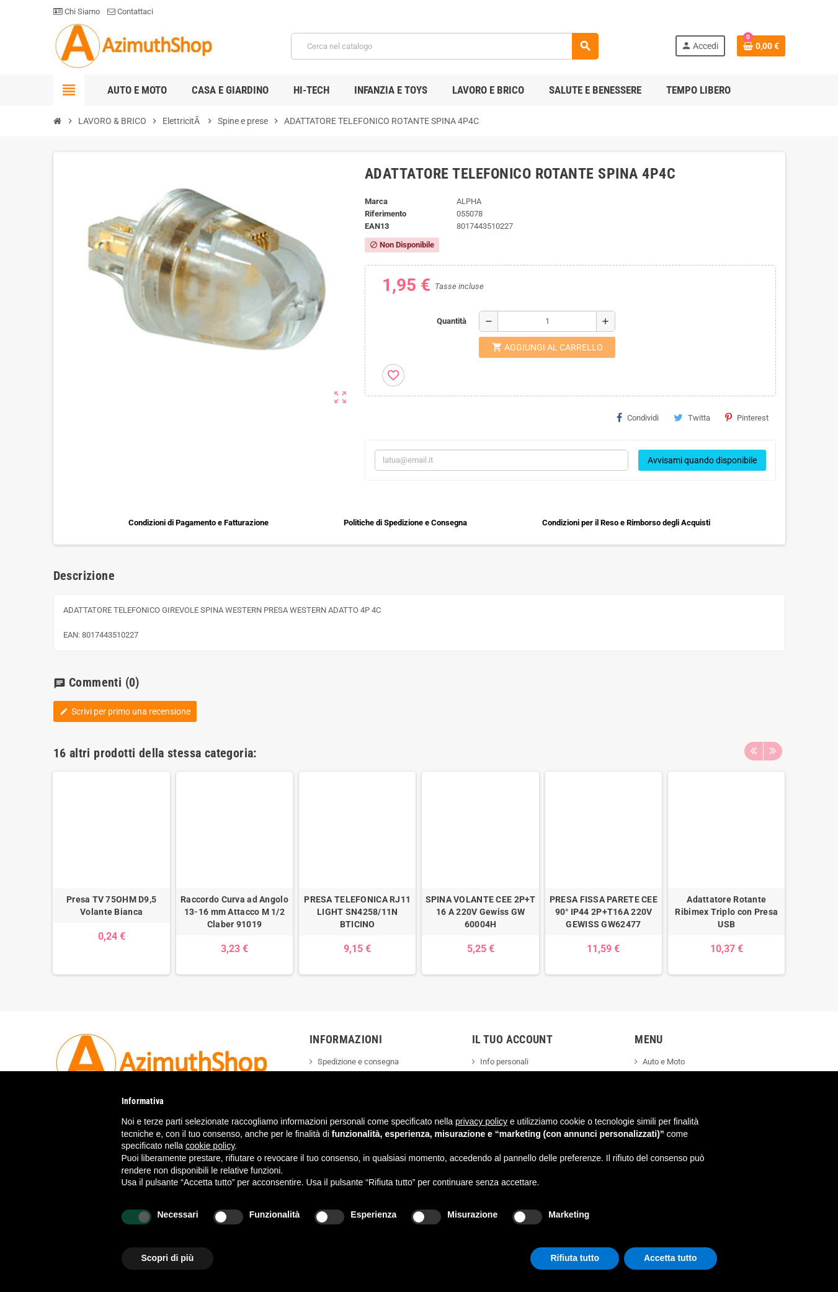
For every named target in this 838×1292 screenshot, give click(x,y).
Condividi (638, 417)
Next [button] (773, 750)
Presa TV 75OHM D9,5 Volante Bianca (111, 905)
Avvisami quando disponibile (702, 460)
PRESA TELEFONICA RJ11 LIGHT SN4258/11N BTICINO (357, 911)
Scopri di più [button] (167, 1258)
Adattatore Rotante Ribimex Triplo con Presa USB (726, 911)
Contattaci (130, 11)
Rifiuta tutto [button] (574, 1258)
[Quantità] (547, 321)
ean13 (377, 226)
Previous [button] (753, 750)
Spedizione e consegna (358, 1061)
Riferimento (385, 213)
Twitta (692, 417)
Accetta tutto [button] (670, 1258)
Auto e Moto (664, 1061)
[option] (111, 873)
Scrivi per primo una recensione (125, 711)
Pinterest (747, 417)
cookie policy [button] (209, 1146)
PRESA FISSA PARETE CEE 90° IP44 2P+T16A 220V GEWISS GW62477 (603, 911)
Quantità (451, 321)
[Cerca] (444, 46)
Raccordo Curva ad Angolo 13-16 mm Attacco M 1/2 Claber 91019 (234, 911)
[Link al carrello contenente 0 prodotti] (761, 45)
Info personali (504, 1061)
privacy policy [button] (481, 1121)
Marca (376, 201)
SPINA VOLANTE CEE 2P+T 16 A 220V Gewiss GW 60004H (481, 911)
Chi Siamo (76, 11)
